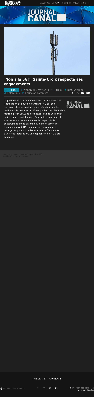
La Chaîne (79, 3)
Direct (66, 3)
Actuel (44, 3)
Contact (55, 378)
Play (56, 3)
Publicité (39, 378)
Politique (11, 89)
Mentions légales (86, 390)
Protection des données (81, 388)
